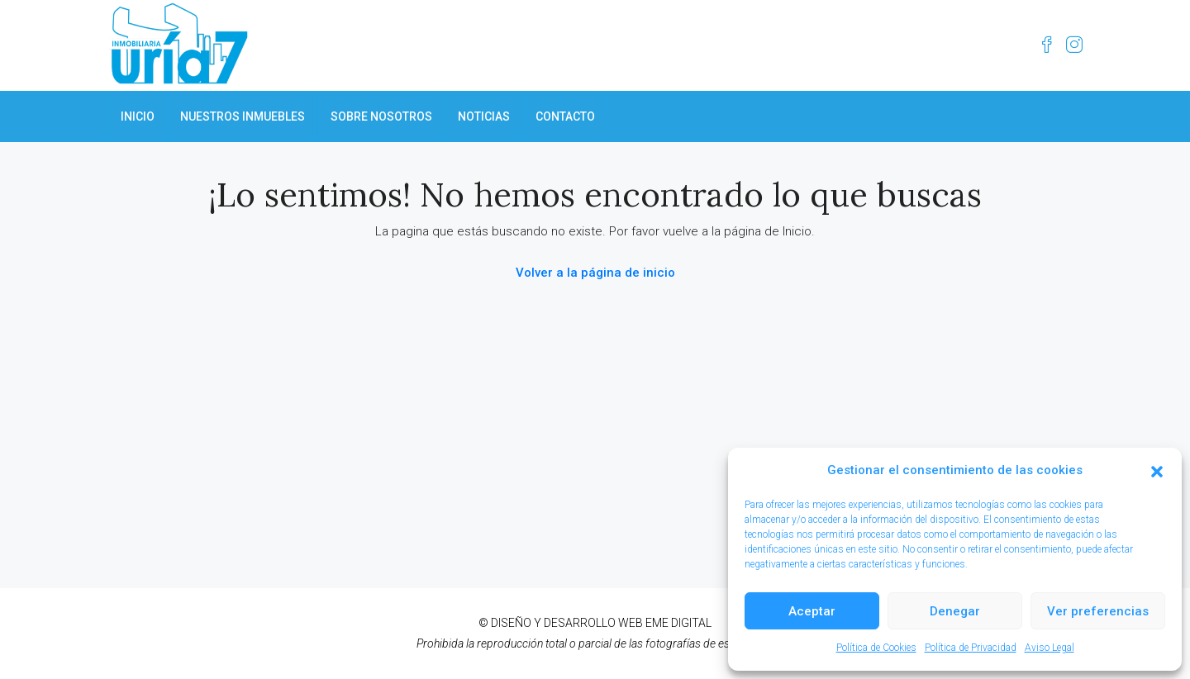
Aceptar (811, 611)
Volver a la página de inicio (595, 272)
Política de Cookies (876, 647)
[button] (1157, 471)
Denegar (955, 611)
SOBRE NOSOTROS (381, 116)
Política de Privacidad (970, 647)
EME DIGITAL (678, 622)
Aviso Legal (1049, 647)
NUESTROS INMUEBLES (242, 116)
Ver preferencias (1098, 611)
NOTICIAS (484, 116)
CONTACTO (565, 116)
